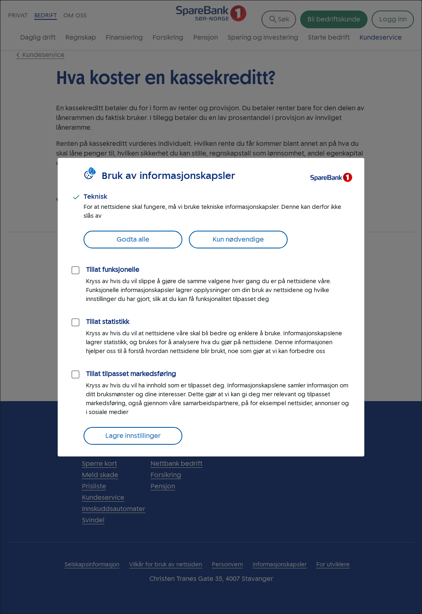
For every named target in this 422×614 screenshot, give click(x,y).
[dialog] (211, 307)
